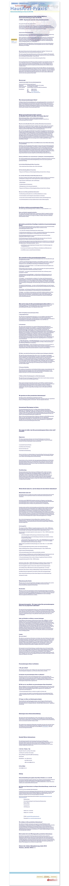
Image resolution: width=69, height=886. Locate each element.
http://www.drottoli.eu (36, 92)
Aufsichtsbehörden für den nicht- (46, 796)
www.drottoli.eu (45, 726)
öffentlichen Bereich (23, 797)
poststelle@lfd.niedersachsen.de (33, 816)
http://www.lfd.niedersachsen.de (34, 818)
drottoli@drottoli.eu (35, 91)
